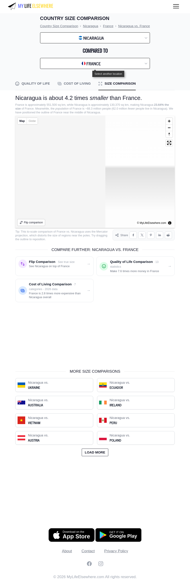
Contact (88, 550)
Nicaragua (77, 231)
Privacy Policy (116, 550)
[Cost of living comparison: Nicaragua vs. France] (54, 290)
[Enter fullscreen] (169, 143)
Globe (32, 121)
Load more (95, 451)
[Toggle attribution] (169, 223)
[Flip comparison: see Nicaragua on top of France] (54, 265)
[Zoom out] (169, 127)
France (61, 231)
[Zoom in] (169, 121)
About (67, 550)
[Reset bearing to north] (169, 134)
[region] (95, 172)
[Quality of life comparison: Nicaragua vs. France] (135, 265)
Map (22, 121)
